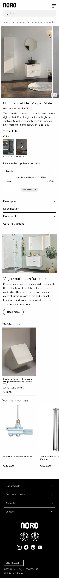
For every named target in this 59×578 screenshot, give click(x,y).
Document (9, 216)
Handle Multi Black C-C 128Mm (31, 177)
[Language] (14, 563)
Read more (13, 312)
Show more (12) (29, 189)
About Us (11, 503)
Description (10, 201)
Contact (10, 511)
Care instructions (13, 224)
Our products (13, 486)
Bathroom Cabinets (15, 22)
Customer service (15, 494)
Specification (11, 209)
